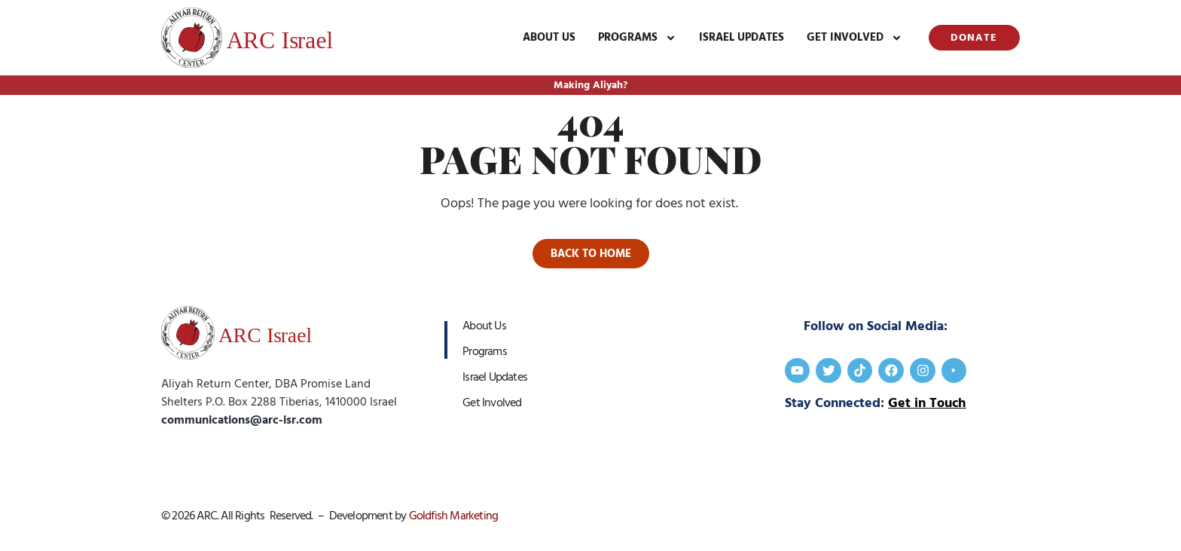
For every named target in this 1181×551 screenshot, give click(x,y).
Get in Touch (927, 403)
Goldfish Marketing (454, 515)
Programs (636, 38)
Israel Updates (740, 37)
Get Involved (854, 38)
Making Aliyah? (590, 85)
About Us (548, 37)
